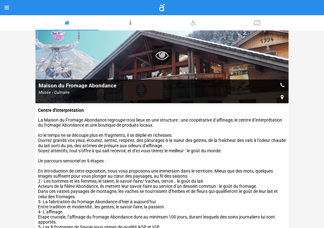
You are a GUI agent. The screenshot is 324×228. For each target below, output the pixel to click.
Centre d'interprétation (61, 110)
